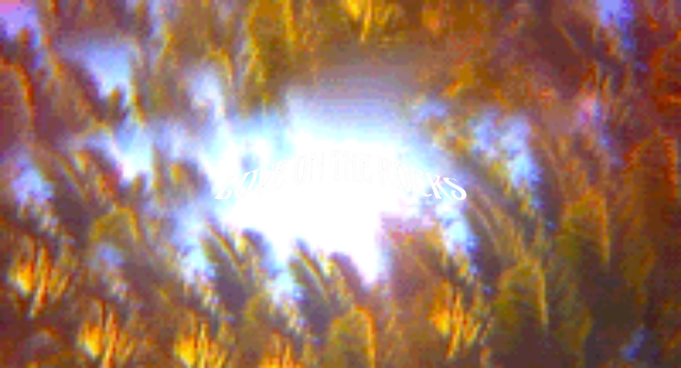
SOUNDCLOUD (314, 209)
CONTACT (403, 209)
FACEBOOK (362, 209)
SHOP (274, 209)
